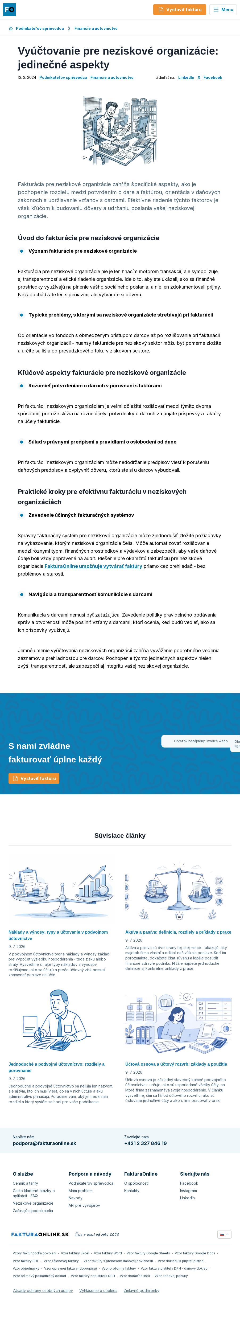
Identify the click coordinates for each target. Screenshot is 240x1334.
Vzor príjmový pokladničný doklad (39, 1276)
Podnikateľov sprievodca (36, 28)
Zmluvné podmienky (141, 1290)
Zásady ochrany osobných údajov (43, 1290)
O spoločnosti (136, 1183)
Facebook (213, 77)
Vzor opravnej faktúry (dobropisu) (70, 1268)
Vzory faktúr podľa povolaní (34, 1253)
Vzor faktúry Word (108, 1253)
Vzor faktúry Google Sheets (148, 1253)
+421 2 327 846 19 (145, 1143)
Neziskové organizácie (33, 1203)
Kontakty (131, 1190)
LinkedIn (186, 77)
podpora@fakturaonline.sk (44, 1143)
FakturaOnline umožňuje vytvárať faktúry (93, 566)
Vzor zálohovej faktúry (61, 1261)
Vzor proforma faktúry (119, 1268)
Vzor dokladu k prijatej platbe (181, 1261)
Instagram (188, 1190)
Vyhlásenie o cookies (98, 1290)
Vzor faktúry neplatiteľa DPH (93, 1276)
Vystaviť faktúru (34, 778)
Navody (75, 1198)
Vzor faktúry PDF (26, 1261)
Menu (223, 9)
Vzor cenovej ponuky (171, 1276)
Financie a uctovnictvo (96, 28)
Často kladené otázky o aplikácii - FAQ (34, 1193)
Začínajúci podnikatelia (33, 1210)
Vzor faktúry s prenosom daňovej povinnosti (118, 1261)
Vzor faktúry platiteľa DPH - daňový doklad (174, 1268)
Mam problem (81, 1190)
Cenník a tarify (25, 1183)
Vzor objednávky (26, 1268)
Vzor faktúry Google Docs (195, 1253)
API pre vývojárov (84, 1205)
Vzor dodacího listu (135, 1276)
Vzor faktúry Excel (75, 1253)
